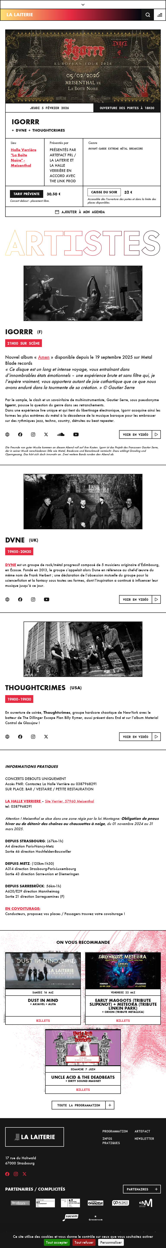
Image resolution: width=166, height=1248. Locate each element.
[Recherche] (148, 15)
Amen (43, 357)
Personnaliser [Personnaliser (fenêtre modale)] (111, 1242)
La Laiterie (19, 15)
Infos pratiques (111, 1140)
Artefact (142, 1131)
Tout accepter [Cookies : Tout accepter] (57, 1242)
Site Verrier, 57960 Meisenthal (69, 801)
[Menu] (160, 15)
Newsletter (144, 1138)
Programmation (115, 1131)
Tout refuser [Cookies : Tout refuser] (84, 1242)
